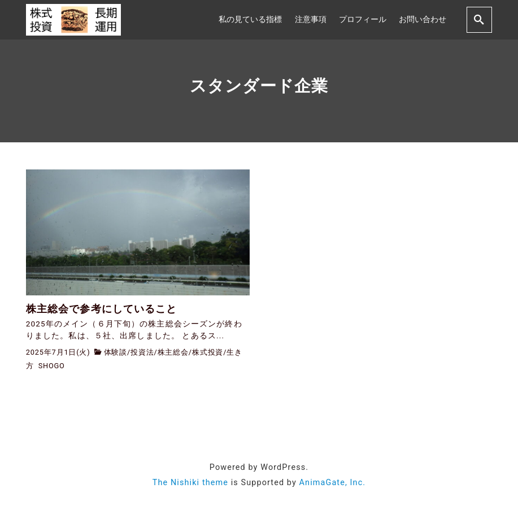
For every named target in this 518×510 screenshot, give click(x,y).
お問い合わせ (422, 19)
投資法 (142, 352)
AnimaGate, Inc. (332, 482)
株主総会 (173, 352)
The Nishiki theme (190, 482)
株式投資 (207, 352)
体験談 (115, 352)
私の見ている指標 (250, 19)
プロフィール (362, 19)
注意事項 (311, 19)
